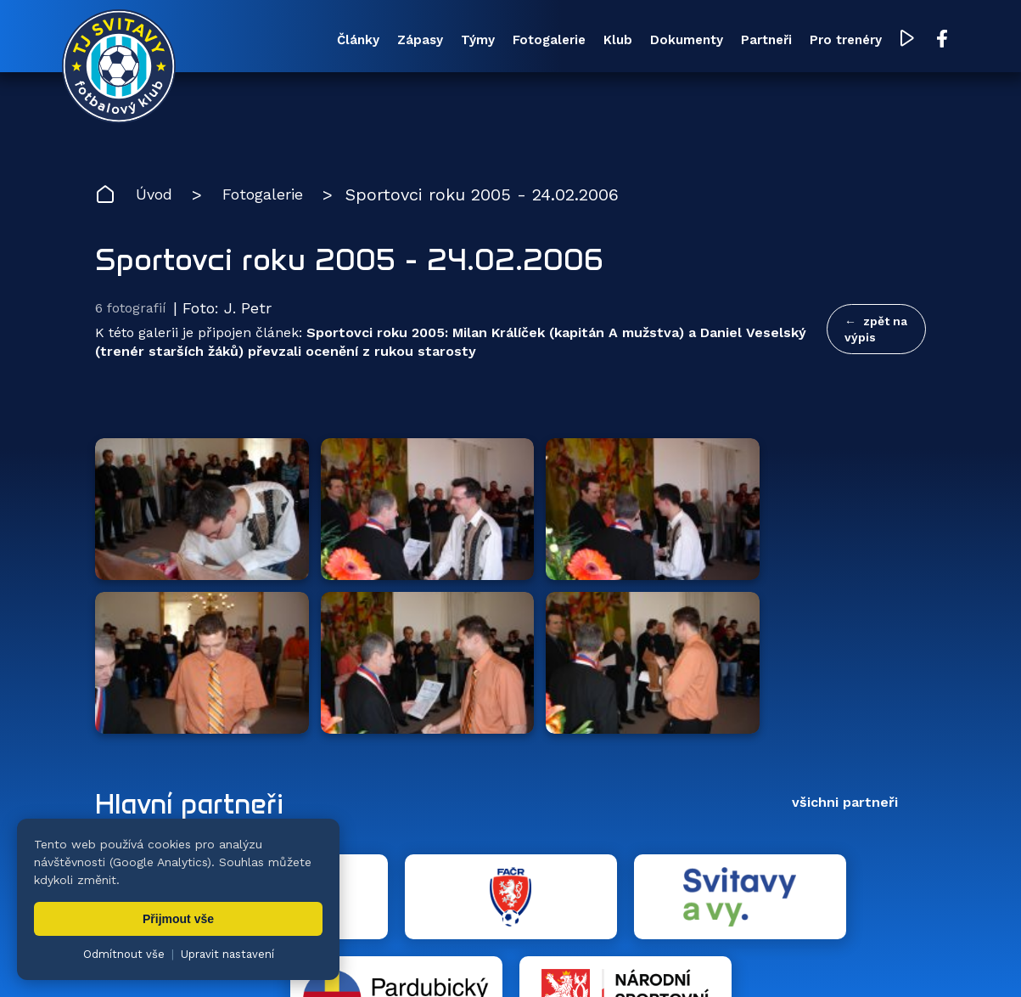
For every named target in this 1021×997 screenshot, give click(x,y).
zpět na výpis (875, 332)
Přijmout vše (178, 919)
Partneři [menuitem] (726, 41)
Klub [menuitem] (564, 41)
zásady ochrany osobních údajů (828, 959)
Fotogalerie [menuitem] (488, 41)
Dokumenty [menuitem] (639, 41)
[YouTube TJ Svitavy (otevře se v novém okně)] (876, 41)
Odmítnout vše (124, 954)
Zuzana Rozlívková (353, 959)
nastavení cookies (676, 959)
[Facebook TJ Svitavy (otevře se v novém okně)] (910, 41)
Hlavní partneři (199, 585)
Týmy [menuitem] (411, 41)
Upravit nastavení (227, 954)
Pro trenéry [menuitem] (813, 41)
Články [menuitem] (277, 41)
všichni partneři (845, 585)
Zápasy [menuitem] (346, 41)
